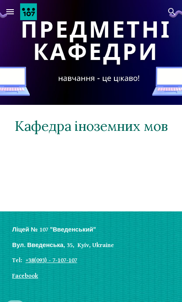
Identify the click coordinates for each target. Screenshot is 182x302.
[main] (91, 126)
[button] (10, 11)
